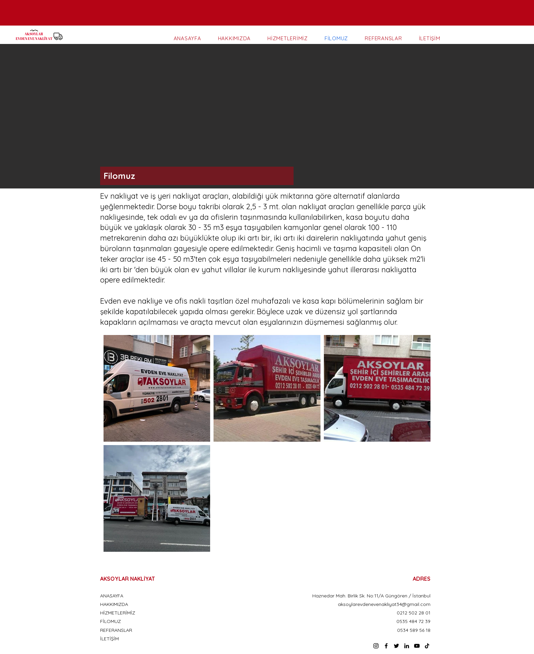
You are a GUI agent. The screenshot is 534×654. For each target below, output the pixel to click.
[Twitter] (396, 645)
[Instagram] (376, 645)
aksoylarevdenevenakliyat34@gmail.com (384, 604)
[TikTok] (427, 645)
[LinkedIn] (406, 645)
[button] (267, 116)
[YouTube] (416, 645)
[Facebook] (386, 645)
